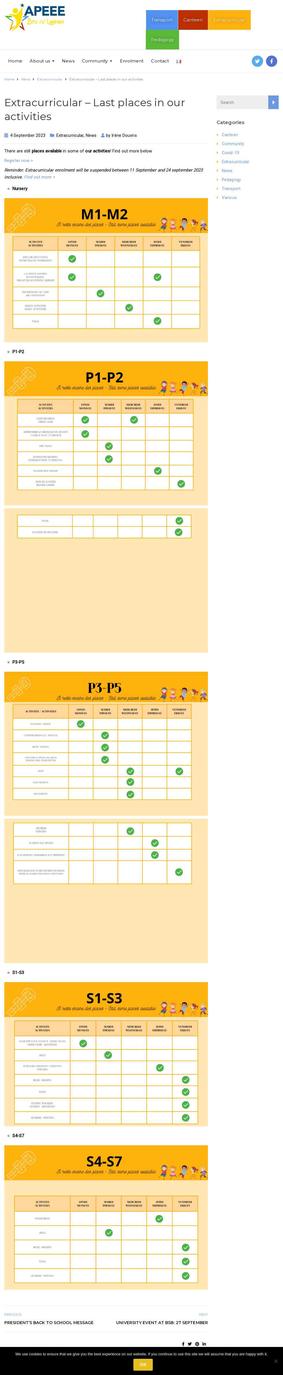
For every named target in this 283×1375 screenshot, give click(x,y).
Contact (160, 61)
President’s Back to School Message (49, 1322)
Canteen (193, 20)
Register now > (18, 160)
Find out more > (39, 177)
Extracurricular (229, 20)
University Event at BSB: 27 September (162, 1322)
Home (15, 61)
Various (229, 197)
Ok (143, 1364)
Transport (162, 20)
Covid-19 (230, 152)
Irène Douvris (124, 135)
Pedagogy (162, 39)
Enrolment (132, 61)
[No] (276, 1361)
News (68, 61)
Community (95, 61)
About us (40, 61)
